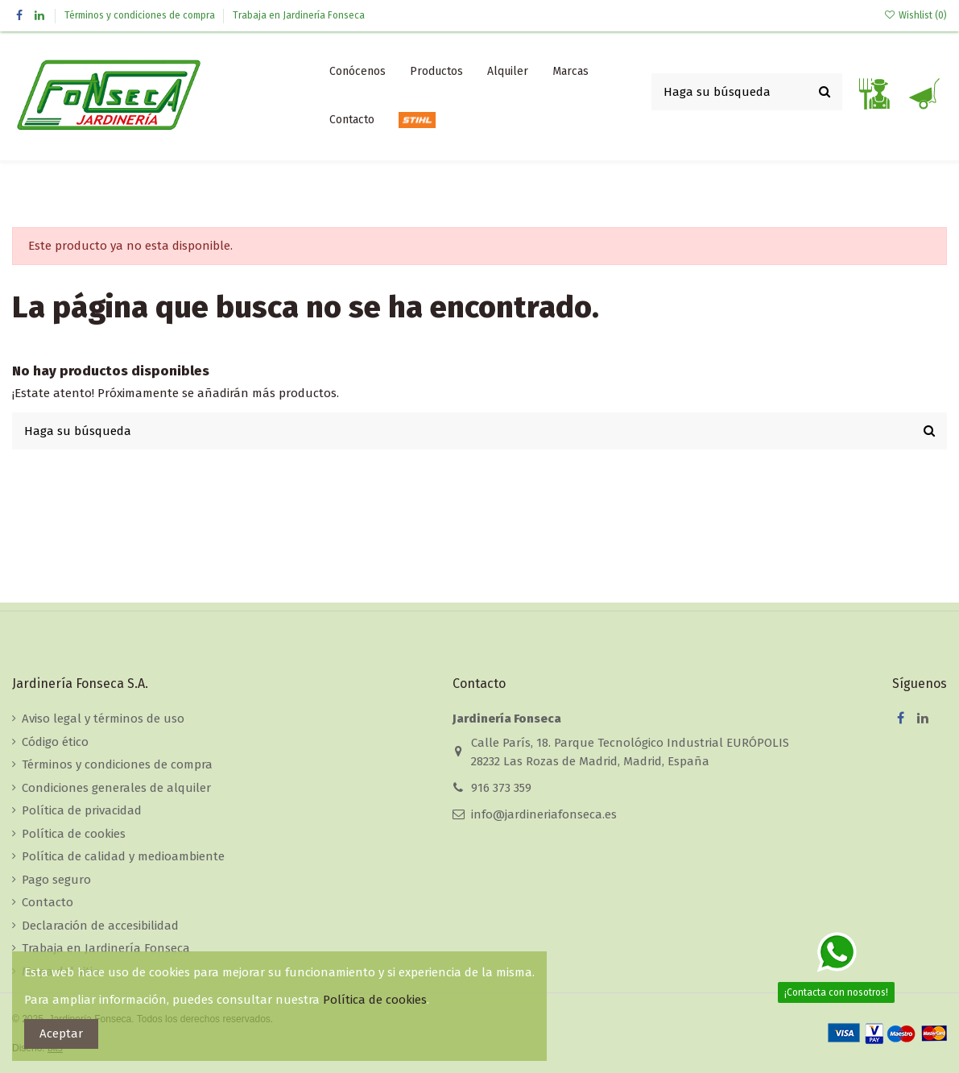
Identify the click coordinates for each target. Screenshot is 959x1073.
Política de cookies (74, 833)
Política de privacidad (82, 810)
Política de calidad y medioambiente (123, 856)
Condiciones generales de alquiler (116, 788)
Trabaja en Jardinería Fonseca (299, 15)
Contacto (47, 902)
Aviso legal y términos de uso (103, 718)
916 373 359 (501, 788)
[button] (436, 72)
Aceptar (61, 1033)
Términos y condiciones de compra (140, 15)
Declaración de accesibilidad (100, 925)
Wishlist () (915, 15)
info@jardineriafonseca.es (544, 814)
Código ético (55, 742)
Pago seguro (56, 879)
